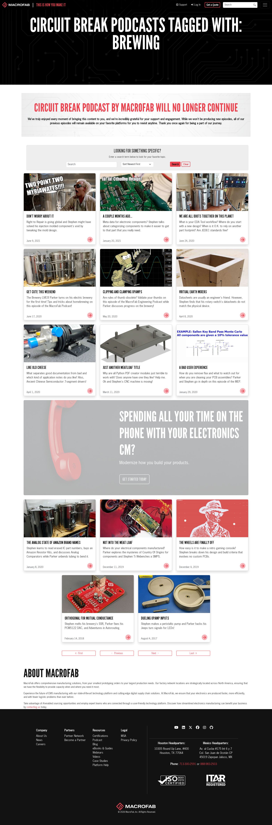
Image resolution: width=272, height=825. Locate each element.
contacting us (33, 707)
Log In (196, 5)
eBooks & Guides (103, 748)
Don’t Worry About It (40, 233)
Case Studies (100, 761)
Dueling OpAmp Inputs (155, 635)
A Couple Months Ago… (117, 233)
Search (175, 164)
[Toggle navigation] (265, 4)
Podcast (97, 740)
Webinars (98, 752)
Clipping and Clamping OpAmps (122, 309)
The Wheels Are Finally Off (196, 559)
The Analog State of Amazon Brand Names (53, 559)
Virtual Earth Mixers (193, 309)
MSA (123, 736)
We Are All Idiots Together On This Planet (206, 233)
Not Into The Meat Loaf (118, 559)
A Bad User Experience (193, 384)
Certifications (100, 736)
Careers (40, 744)
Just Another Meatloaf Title (121, 384)
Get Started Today (134, 496)
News (39, 740)
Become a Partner (75, 740)
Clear (186, 164)
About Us (41, 736)
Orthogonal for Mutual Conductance (89, 635)
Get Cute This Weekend (41, 309)
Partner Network (74, 736)
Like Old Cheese (36, 384)
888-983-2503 (208, 764)
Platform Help (101, 765)
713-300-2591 (187, 764)
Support (181, 5)
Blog (95, 744)
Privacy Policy (129, 740)
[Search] (237, 5)
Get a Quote (212, 5)
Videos (96, 757)
